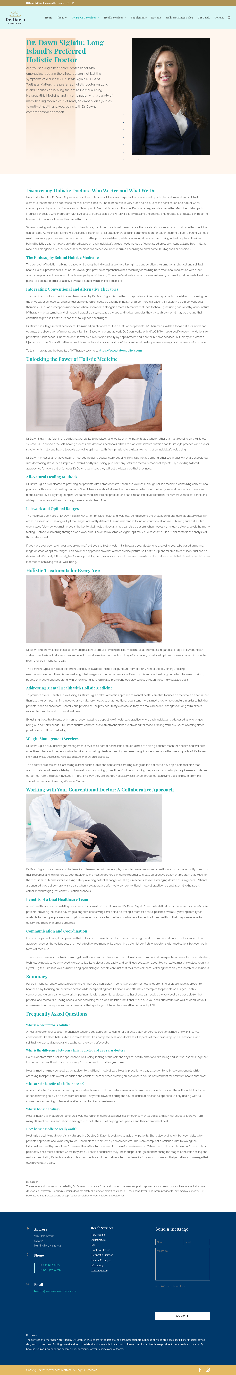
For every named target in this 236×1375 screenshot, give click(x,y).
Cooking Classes (100, 1250)
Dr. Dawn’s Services (84, 17)
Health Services (113, 17)
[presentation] (181, 1298)
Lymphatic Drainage (102, 1255)
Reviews (156, 17)
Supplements (139, 17)
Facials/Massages (101, 1260)
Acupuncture (98, 1240)
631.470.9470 (52, 1270)
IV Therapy (97, 1265)
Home (48, 17)
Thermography (99, 1270)
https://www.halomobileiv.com (120, 350)
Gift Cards (204, 17)
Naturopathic (98, 1234)
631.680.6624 (52, 1265)
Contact (219, 17)
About (60, 17)
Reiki (94, 1245)
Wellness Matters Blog (179, 17)
